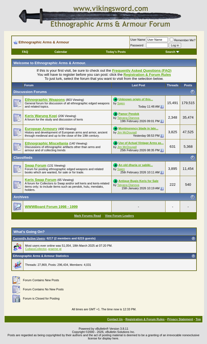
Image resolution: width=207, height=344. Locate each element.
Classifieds (22, 158)
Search (172, 51)
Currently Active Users (29, 238)
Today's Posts (116, 51)
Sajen (121, 103)
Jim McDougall (127, 132)
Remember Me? (182, 40)
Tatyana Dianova (128, 117)
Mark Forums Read (87, 215)
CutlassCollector (35, 248)
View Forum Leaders (119, 215)
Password (136, 45)
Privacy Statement (180, 319)
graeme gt (55, 248)
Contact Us (115, 319)
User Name (138, 39)
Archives (21, 197)
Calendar (60, 51)
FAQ (25, 51)
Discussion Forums (30, 92)
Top (198, 319)
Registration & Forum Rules (144, 319)
